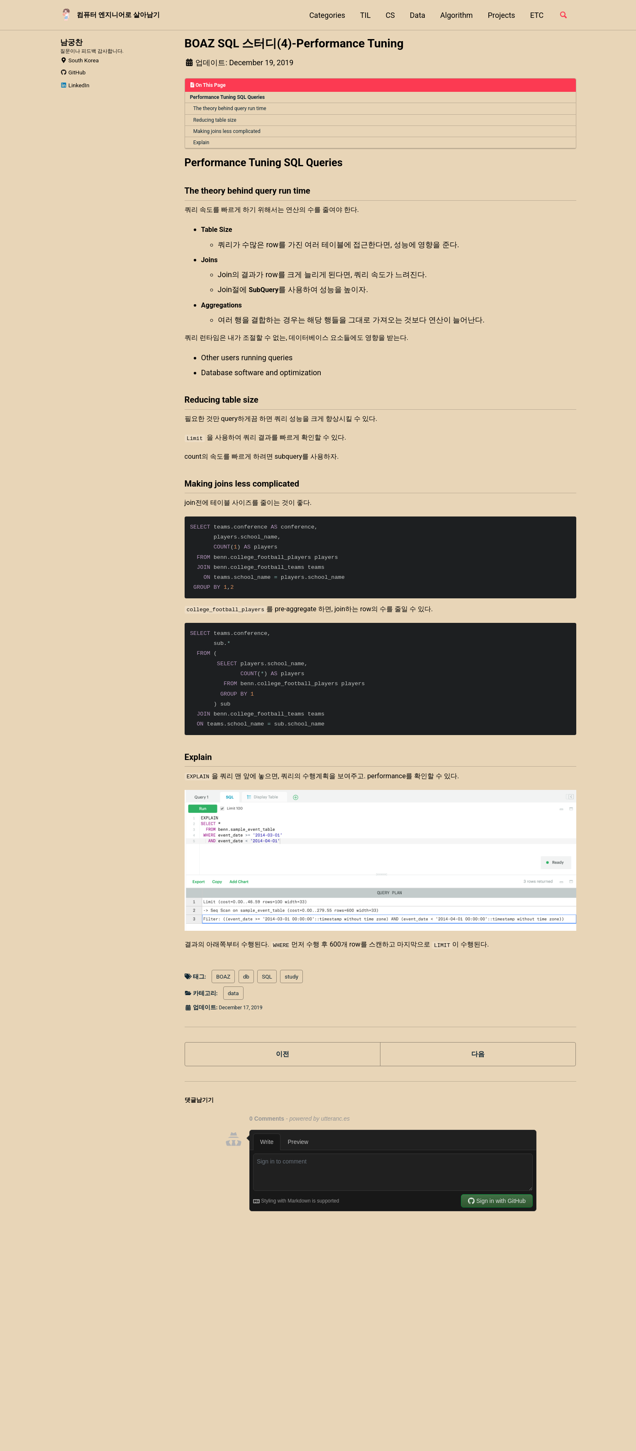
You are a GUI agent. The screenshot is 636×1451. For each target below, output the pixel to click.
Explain (202, 145)
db (246, 1014)
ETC (534, 15)
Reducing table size (216, 122)
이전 (282, 1093)
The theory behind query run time (231, 110)
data (233, 1031)
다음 (477, 1093)
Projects (499, 15)
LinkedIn (75, 96)
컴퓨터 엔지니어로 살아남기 (125, 15)
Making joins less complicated (228, 134)
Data (415, 15)
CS (387, 15)
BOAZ (223, 1014)
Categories (325, 15)
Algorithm (454, 15)
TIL (363, 15)
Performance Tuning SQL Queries (228, 98)
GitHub (73, 84)
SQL (267, 1014)
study (291, 1014)
